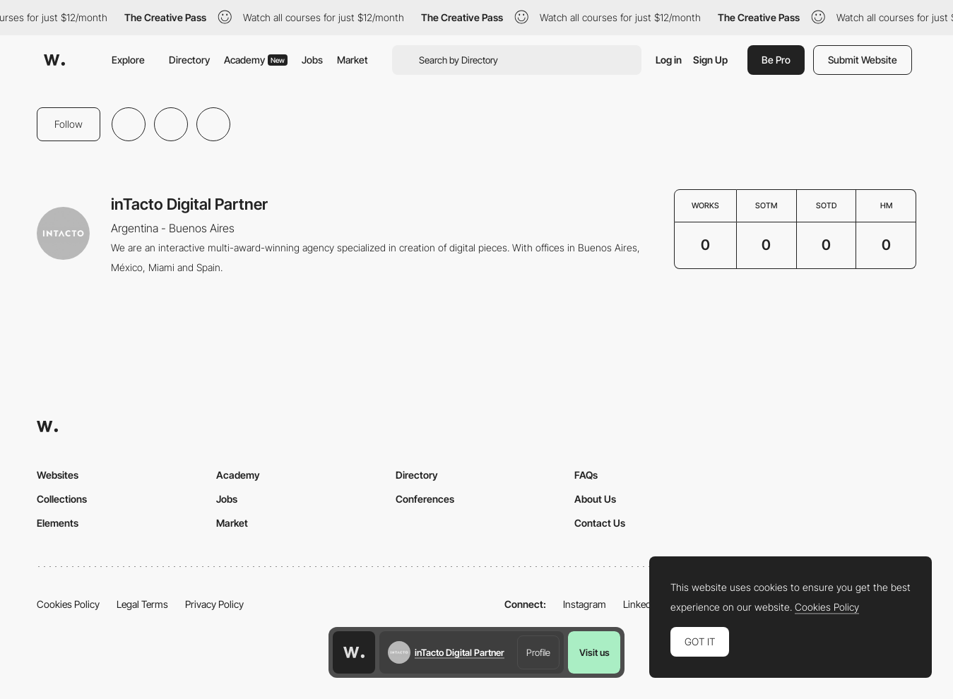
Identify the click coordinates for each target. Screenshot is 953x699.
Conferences (425, 499)
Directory (189, 60)
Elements (57, 523)
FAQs (586, 475)
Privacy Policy (214, 604)
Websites (57, 475)
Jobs (312, 60)
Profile (538, 652)
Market (352, 60)
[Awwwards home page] (354, 652)
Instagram (584, 604)
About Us (595, 499)
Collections (62, 499)
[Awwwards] (54, 60)
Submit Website (862, 60)
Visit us (594, 652)
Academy (256, 60)
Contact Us (599, 523)
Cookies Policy (68, 604)
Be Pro (776, 60)
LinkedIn (641, 604)
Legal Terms (142, 604)
